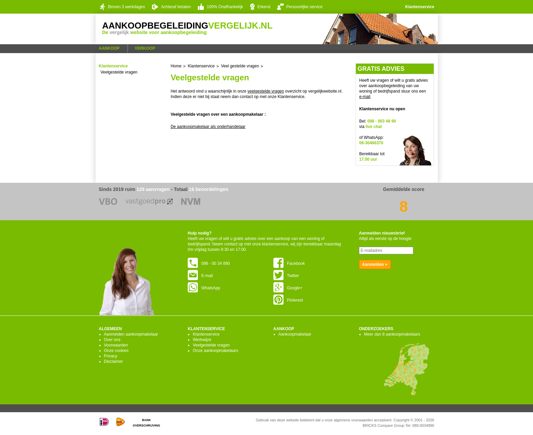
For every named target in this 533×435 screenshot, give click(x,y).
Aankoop (109, 48)
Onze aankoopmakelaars (215, 350)
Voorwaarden (116, 345)
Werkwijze (202, 339)
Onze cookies (116, 350)
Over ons (112, 339)
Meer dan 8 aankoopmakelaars (392, 334)
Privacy (110, 356)
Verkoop (145, 48)
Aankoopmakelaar (294, 334)
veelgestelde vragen (265, 91)
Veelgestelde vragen (119, 72)
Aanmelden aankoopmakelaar (131, 334)
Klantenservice (419, 6)
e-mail (365, 96)
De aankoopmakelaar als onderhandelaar (208, 126)
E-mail (200, 275)
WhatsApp (204, 288)
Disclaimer (113, 361)
